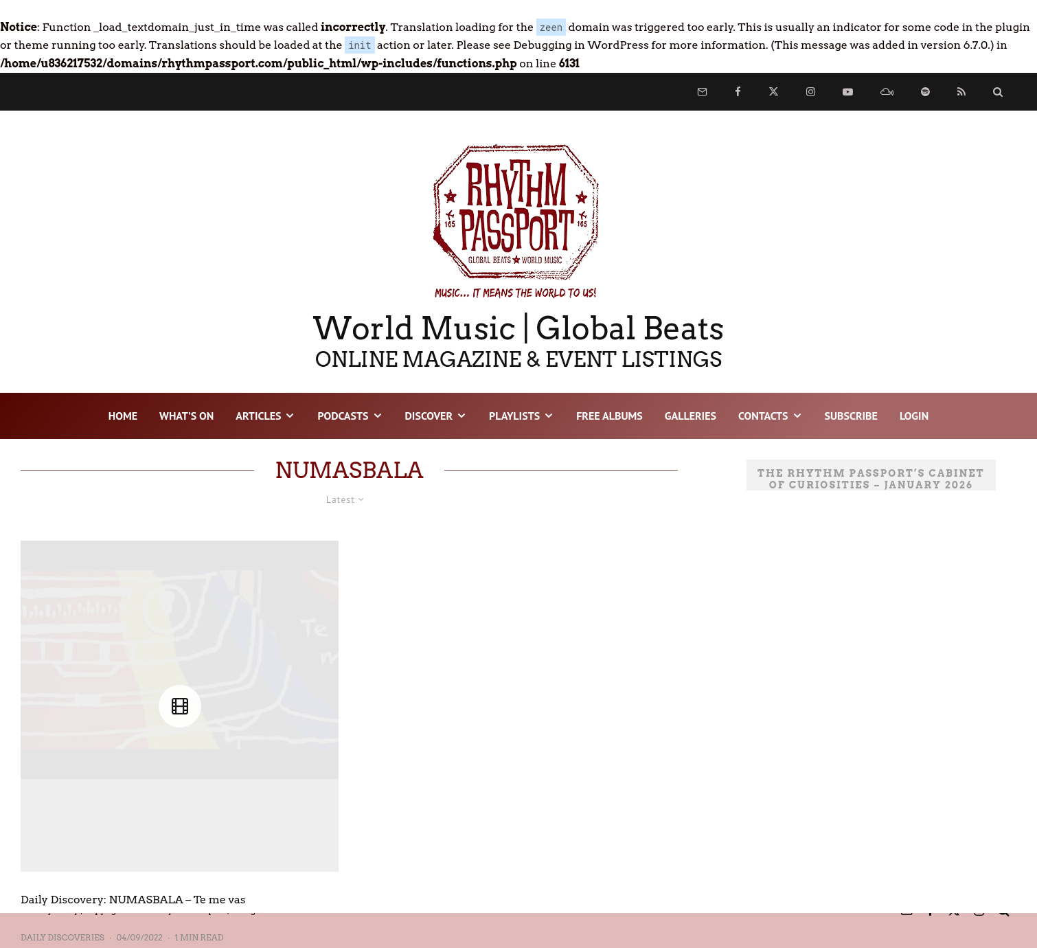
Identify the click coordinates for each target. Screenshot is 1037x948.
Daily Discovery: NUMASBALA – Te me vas (133, 899)
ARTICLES (258, 415)
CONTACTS (763, 415)
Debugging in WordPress (581, 45)
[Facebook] (738, 92)
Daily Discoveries (62, 937)
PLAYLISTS (514, 415)
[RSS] (961, 92)
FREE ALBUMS (609, 415)
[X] (774, 92)
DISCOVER (429, 415)
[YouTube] (848, 92)
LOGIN (914, 415)
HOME (123, 415)
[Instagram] (811, 92)
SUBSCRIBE (851, 415)
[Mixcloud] (887, 92)
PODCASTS (342, 415)
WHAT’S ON (186, 415)
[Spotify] (925, 92)
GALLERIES (690, 415)
